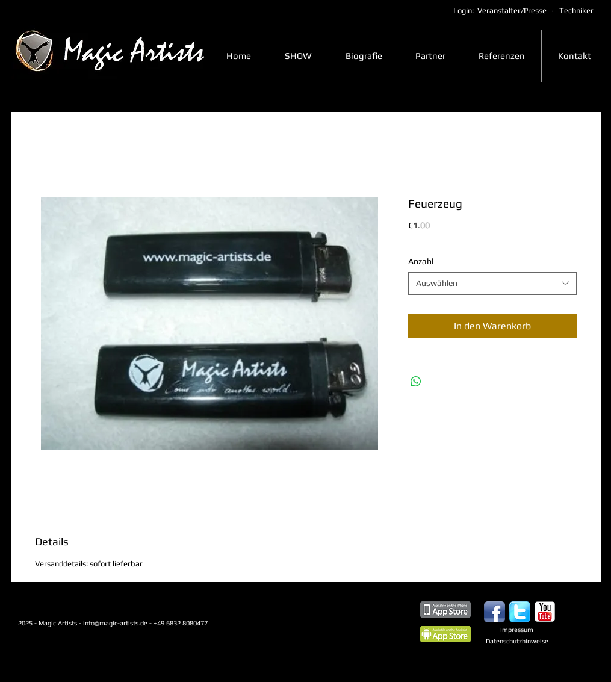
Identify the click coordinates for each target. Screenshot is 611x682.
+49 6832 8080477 (202, 623)
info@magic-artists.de (115, 623)
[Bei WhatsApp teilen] (416, 381)
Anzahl (420, 261)
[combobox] (492, 283)
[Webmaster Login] (53, 662)
